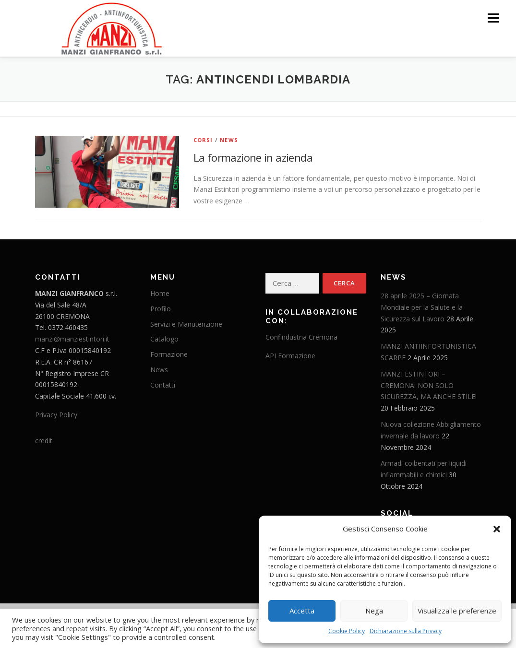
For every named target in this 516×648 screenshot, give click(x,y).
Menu (493, 18)
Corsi (203, 139)
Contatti (162, 384)
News (229, 139)
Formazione (169, 353)
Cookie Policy (346, 631)
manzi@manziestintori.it (72, 338)
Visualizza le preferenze (457, 610)
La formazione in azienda (253, 157)
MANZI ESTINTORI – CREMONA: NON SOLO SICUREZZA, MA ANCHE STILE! (429, 385)
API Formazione (290, 355)
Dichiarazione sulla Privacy (406, 631)
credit (43, 440)
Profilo (160, 308)
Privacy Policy (56, 414)
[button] (497, 529)
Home (159, 292)
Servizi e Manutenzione (186, 323)
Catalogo (164, 338)
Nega (374, 610)
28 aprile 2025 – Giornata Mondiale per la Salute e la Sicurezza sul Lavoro (422, 307)
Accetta (301, 610)
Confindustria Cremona (301, 336)
